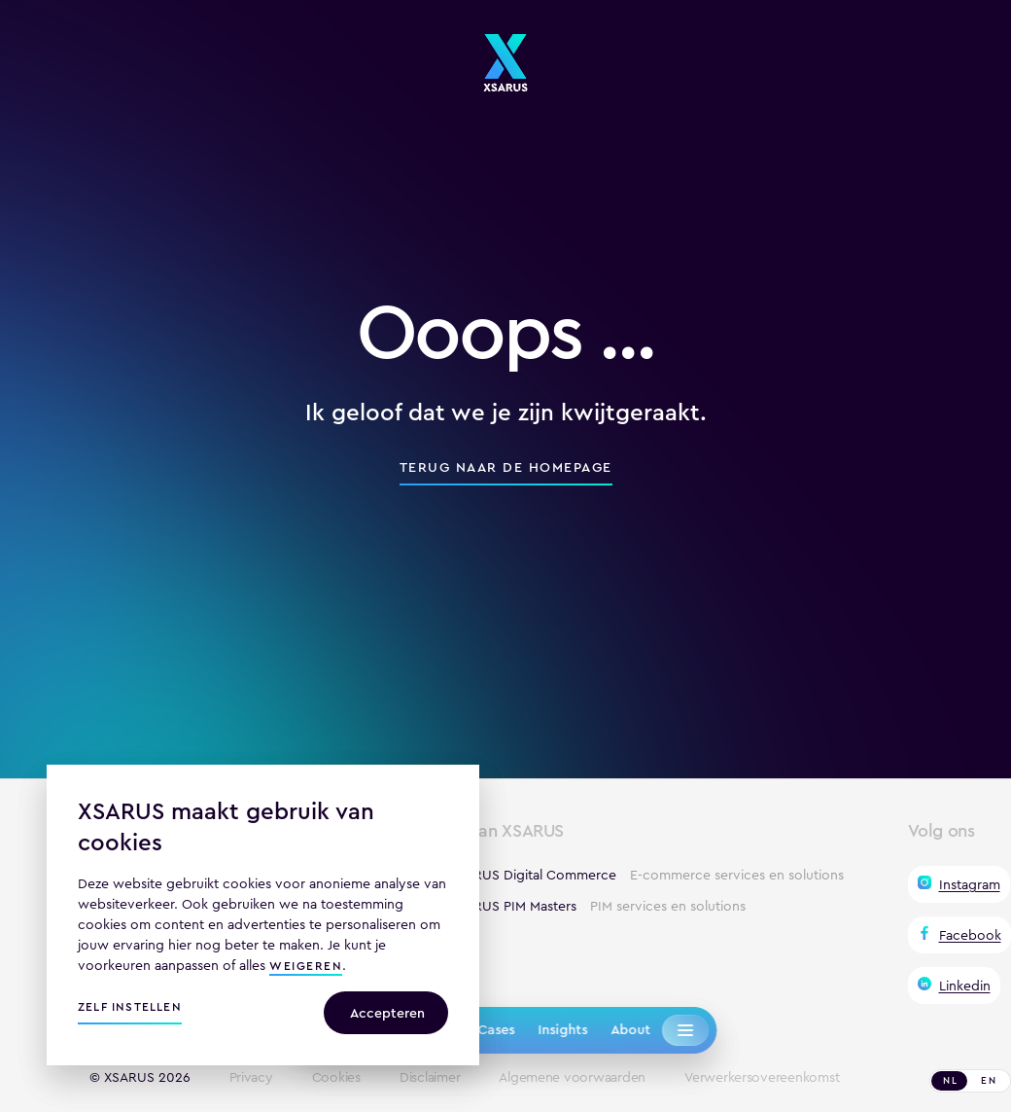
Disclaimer (430, 1078)
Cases (495, 1029)
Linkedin (965, 985)
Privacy (251, 1078)
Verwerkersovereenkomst (761, 1078)
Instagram (969, 884)
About (630, 1029)
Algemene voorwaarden (572, 1078)
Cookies (336, 1078)
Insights (562, 1029)
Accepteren (387, 1012)
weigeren (305, 967)
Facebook (970, 935)
